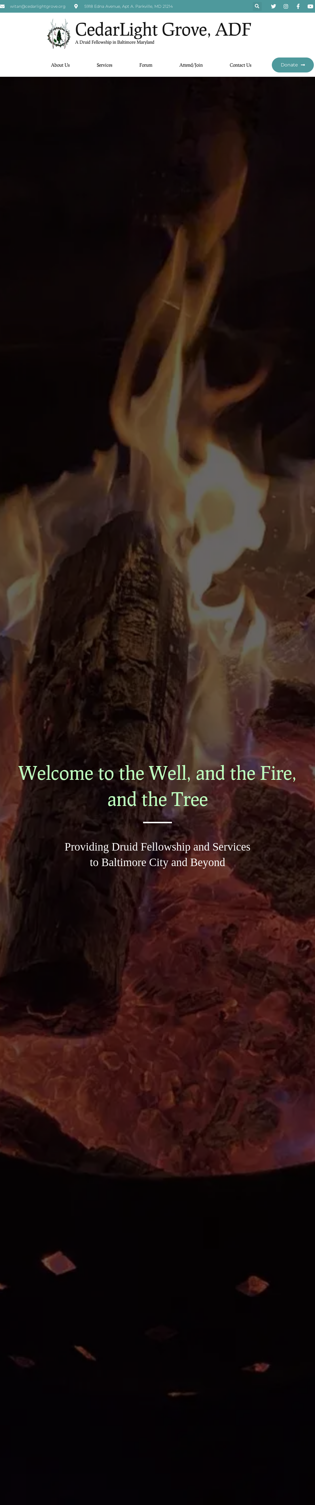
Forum (145, 65)
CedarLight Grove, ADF (163, 28)
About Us (60, 65)
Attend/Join (191, 65)
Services (104, 65)
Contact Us (240, 65)
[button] (257, 6)
